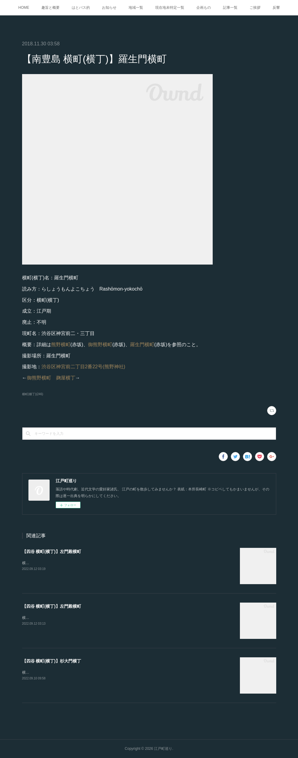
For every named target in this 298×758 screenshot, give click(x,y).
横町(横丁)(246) (32, 394)
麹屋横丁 (65, 377)
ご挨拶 (255, 7)
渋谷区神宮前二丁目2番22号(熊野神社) (83, 366)
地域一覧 (136, 7)
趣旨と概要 (50, 7)
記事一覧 (230, 7)
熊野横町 (60, 344)
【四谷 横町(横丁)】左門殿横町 (51, 551)
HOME (23, 7)
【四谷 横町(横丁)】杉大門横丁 (51, 661)
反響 (276, 7)
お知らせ (109, 7)
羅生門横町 (142, 344)
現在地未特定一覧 (169, 7)
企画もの (203, 7)
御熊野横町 (100, 344)
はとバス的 (81, 7)
